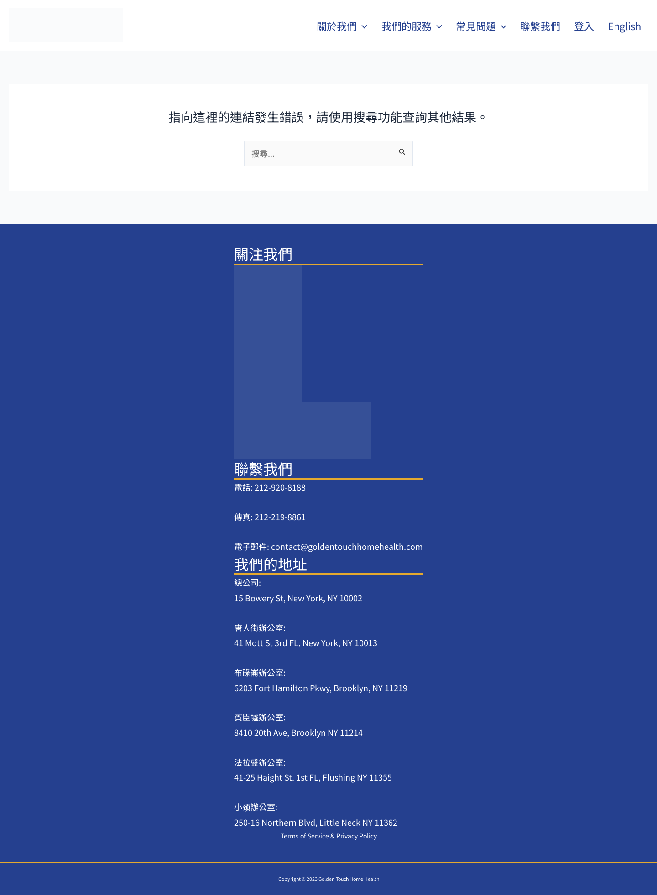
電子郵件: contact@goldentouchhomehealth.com (328, 546)
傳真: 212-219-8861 (270, 517)
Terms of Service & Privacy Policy (329, 835)
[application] (362, 25)
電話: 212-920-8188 (270, 487)
